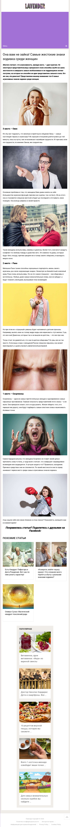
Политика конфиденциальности (27, 821)
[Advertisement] (35, 27)
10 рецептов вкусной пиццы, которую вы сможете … (31, 728)
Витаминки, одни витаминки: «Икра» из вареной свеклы (32, 658)
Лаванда (29, 819)
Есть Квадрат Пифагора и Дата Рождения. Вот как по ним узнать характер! (17, 572)
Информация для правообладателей (23, 824)
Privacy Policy (43, 824)
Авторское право (48, 821)
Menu (5, 46)
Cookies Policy (56, 824)
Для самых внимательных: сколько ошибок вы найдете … (34, 798)
